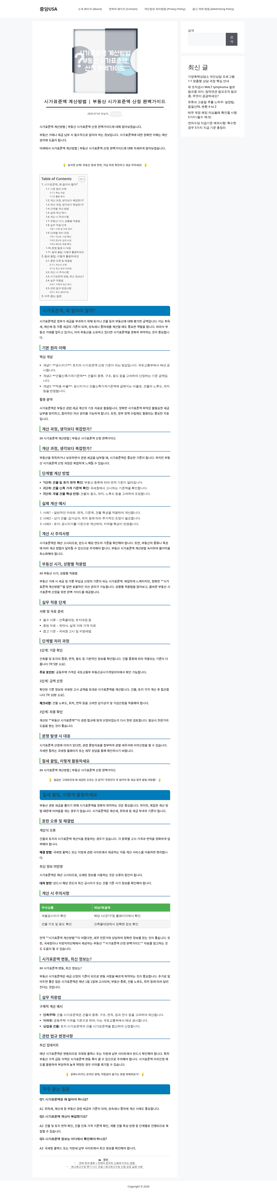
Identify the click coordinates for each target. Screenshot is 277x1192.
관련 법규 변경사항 (60, 288)
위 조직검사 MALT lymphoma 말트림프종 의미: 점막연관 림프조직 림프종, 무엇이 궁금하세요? (212, 91)
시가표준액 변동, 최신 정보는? (67, 276)
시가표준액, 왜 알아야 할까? (61, 184)
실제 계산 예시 (58, 212)
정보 (105, 1159)
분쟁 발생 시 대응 (61, 248)
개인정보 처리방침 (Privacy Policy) (164, 9)
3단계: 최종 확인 (63, 244)
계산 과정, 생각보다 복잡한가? (67, 200)
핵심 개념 (60, 192)
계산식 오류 (61, 264)
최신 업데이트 (62, 292)
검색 (191, 30)
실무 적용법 (56, 280)
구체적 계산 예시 (64, 284)
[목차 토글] (80, 179)
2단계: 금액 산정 (63, 240)
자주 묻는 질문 (53, 296)
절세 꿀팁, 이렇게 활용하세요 (68, 252)
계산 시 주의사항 (59, 216)
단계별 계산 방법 (59, 208)
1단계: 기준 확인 (63, 236)
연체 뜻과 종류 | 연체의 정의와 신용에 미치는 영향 (107, 1163)
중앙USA (48, 9)
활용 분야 (60, 196)
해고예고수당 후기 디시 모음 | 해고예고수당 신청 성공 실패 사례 (106, 1166)
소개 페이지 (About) (90, 9)
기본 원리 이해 (58, 188)
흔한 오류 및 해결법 (61, 260)
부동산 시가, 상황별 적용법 (65, 221)
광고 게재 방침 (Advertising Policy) (213, 9)
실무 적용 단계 (58, 225)
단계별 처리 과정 (59, 232)
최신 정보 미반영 (64, 268)
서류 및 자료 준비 (64, 228)
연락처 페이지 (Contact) (123, 9)
